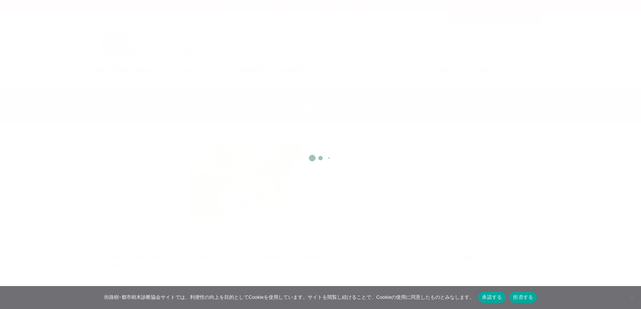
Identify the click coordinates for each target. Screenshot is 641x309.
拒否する (523, 297)
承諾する (492, 297)
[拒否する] (631, 297)
